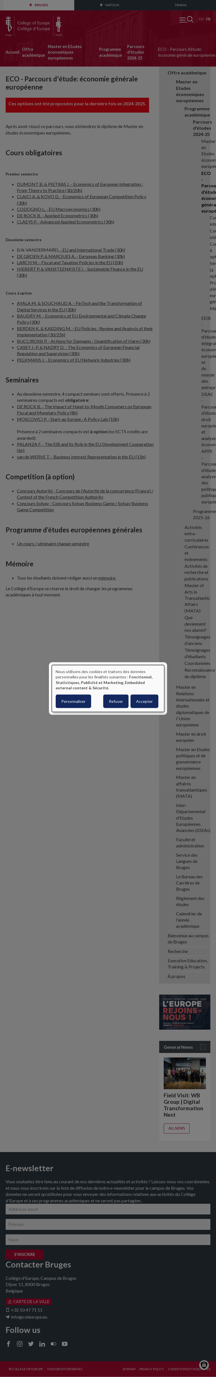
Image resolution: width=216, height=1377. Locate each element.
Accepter (144, 701)
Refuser (116, 701)
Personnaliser (73, 701)
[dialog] (108, 688)
